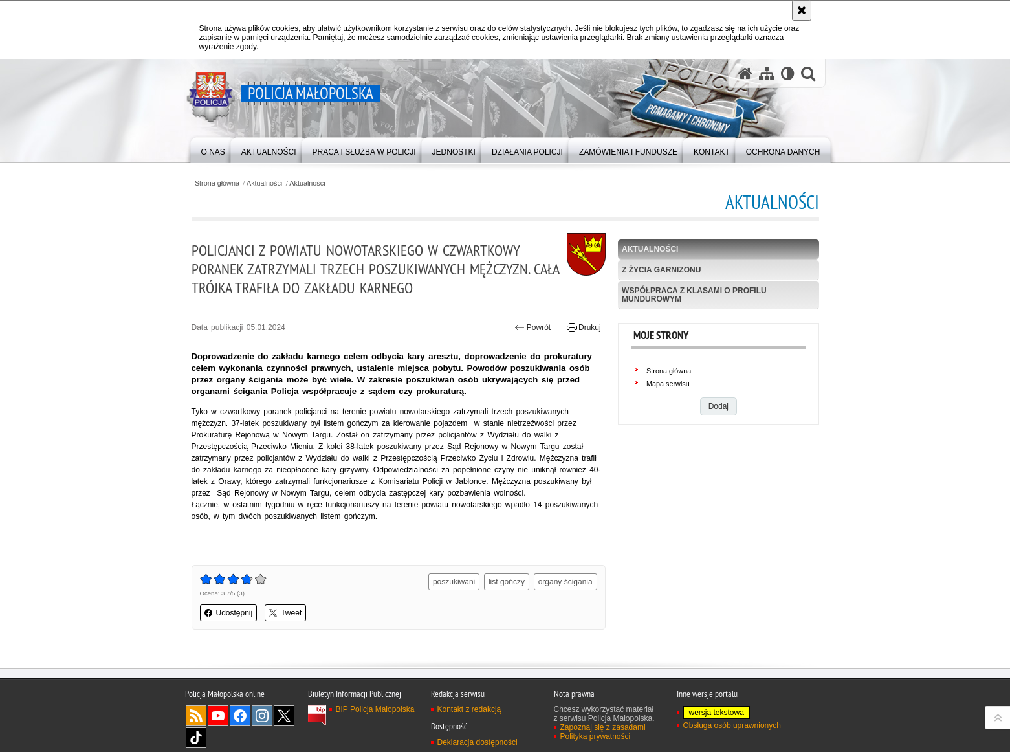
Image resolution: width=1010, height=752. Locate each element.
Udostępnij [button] (228, 612)
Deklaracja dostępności (477, 742)
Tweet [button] (285, 612)
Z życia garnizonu (661, 269)
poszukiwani (454, 581)
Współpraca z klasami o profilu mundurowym (694, 295)
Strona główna (217, 183)
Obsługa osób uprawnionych (732, 725)
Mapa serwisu (668, 384)
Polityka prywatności (595, 736)
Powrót (532, 327)
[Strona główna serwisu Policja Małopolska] (745, 73)
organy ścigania (565, 581)
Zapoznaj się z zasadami (603, 727)
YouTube (218, 715)
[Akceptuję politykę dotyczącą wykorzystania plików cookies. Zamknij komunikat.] (801, 10)
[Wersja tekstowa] (788, 73)
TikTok (196, 737)
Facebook (240, 715)
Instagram (262, 715)
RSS (196, 715)
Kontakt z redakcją (469, 709)
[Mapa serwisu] (766, 73)
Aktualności (264, 183)
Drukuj (584, 327)
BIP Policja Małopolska (375, 709)
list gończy (507, 581)
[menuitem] (213, 149)
